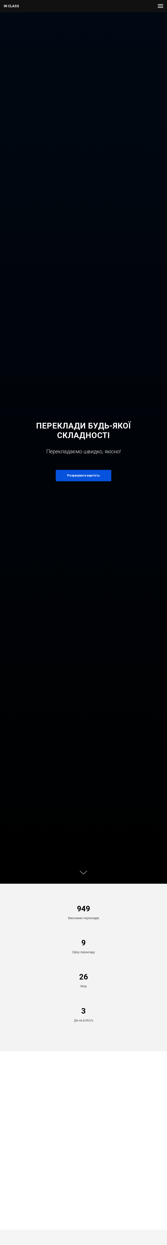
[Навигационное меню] (160, 6)
